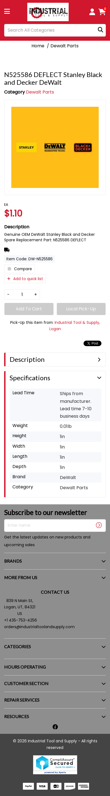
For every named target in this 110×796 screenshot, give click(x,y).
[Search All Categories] (55, 30)
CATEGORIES (17, 646)
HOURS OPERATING (25, 666)
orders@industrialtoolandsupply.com (39, 627)
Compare (19, 269)
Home (37, 46)
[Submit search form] (100, 30)
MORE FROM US (20, 577)
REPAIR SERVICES (21, 699)
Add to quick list (25, 278)
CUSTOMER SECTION (26, 683)
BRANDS (13, 561)
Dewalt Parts (64, 46)
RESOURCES (16, 716)
